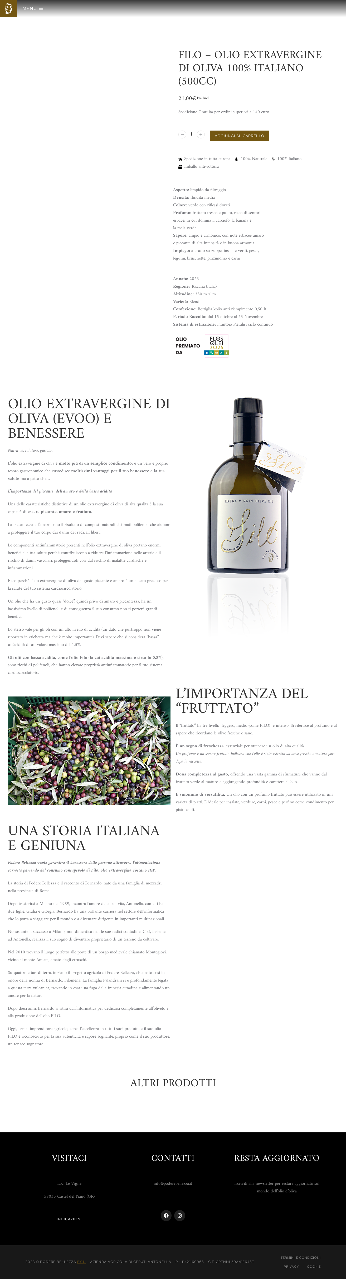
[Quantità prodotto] (192, 136)
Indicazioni (69, 1219)
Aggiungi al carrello (243, 135)
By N (81, 1262)
